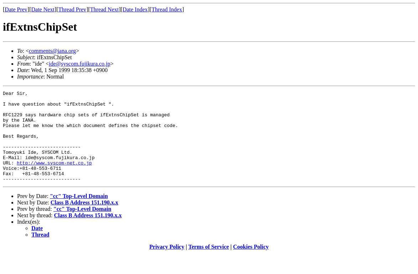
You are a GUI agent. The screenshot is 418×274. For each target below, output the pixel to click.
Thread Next (104, 9)
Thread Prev (72, 9)
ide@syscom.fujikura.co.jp (79, 64)
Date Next (43, 9)
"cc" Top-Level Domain (79, 214)
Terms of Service (208, 265)
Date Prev (16, 9)
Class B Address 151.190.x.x (84, 221)
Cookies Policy (251, 265)
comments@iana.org (52, 51)
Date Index (135, 9)
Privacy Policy (166, 265)
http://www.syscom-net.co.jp (54, 177)
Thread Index (166, 9)
